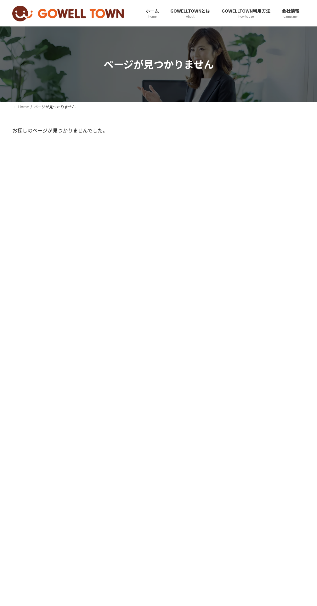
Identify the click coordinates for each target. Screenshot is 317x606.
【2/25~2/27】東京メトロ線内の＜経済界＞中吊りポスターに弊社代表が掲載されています (278, 319)
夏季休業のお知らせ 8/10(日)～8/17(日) (273, 170)
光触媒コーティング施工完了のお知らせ (278, 355)
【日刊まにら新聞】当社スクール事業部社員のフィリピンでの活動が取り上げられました (278, 505)
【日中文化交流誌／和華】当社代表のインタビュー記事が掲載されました (279, 280)
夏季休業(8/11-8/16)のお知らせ (278, 391)
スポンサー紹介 (195, 562)
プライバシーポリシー (110, 562)
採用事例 (156, 562)
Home (25, 562)
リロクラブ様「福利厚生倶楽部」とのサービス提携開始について (278, 430)
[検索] (297, 133)
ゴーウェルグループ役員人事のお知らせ (278, 206)
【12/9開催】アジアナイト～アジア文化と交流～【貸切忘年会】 (278, 465)
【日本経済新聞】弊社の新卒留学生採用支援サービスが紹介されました (278, 244)
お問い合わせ (60, 562)
